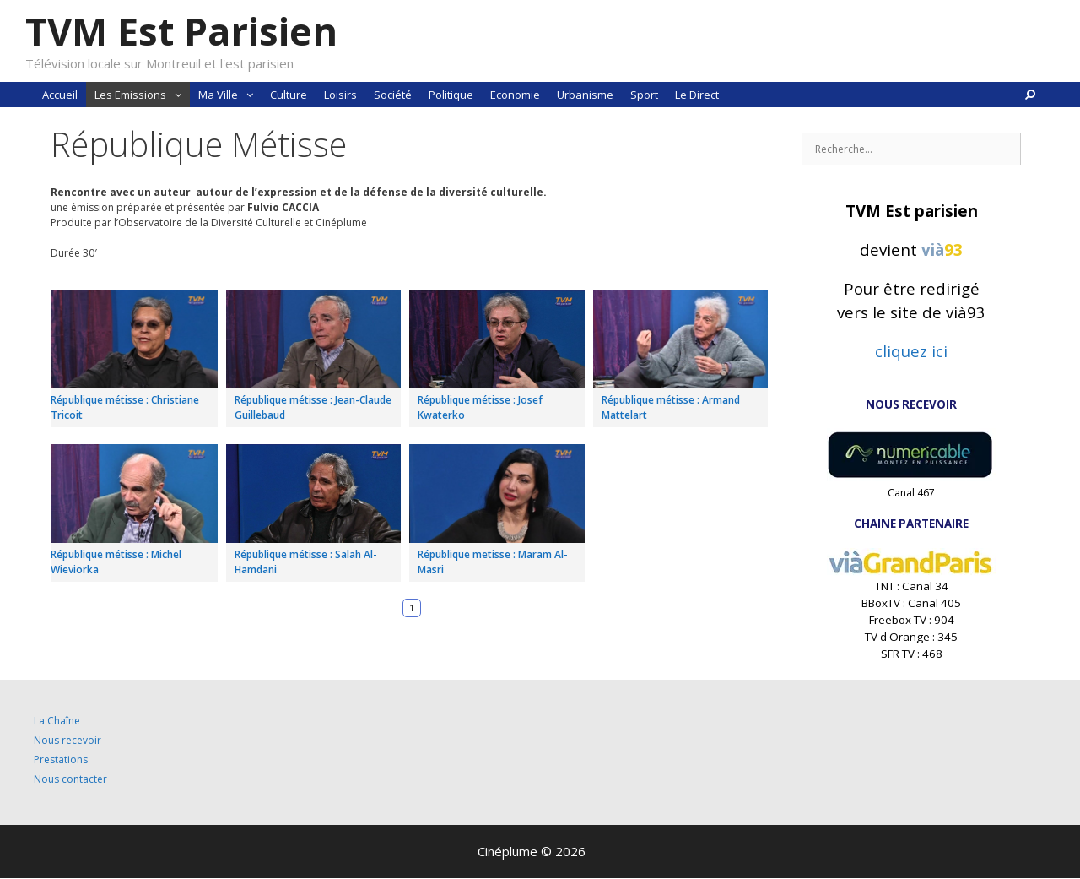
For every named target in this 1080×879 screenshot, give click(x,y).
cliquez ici (911, 350)
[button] (178, 94)
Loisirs (340, 94)
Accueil (60, 94)
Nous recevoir (67, 740)
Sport (644, 94)
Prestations (61, 759)
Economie (515, 94)
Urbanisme (585, 94)
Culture (288, 94)
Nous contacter (70, 779)
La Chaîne (57, 721)
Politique (451, 94)
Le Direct (697, 94)
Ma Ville (230, 94)
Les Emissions (142, 94)
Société (393, 94)
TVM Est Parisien (181, 31)
